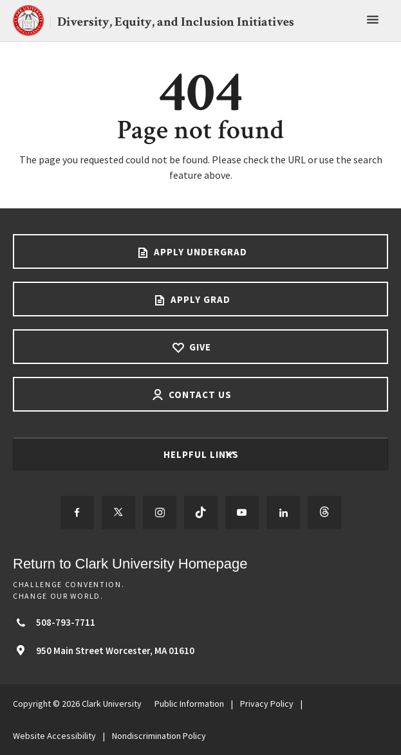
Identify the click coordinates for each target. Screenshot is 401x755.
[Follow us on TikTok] (201, 512)
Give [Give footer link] (199, 347)
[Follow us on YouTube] (242, 512)
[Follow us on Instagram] (159, 512)
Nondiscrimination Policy (159, 735)
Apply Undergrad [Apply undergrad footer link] (199, 252)
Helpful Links (202, 454)
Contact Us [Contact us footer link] (199, 394)
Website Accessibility (54, 735)
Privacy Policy (267, 703)
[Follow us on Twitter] (118, 512)
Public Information (189, 703)
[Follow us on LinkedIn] (283, 512)
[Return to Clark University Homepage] (200, 563)
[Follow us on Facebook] (77, 512)
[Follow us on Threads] (324, 512)
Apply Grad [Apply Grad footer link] (199, 299)
